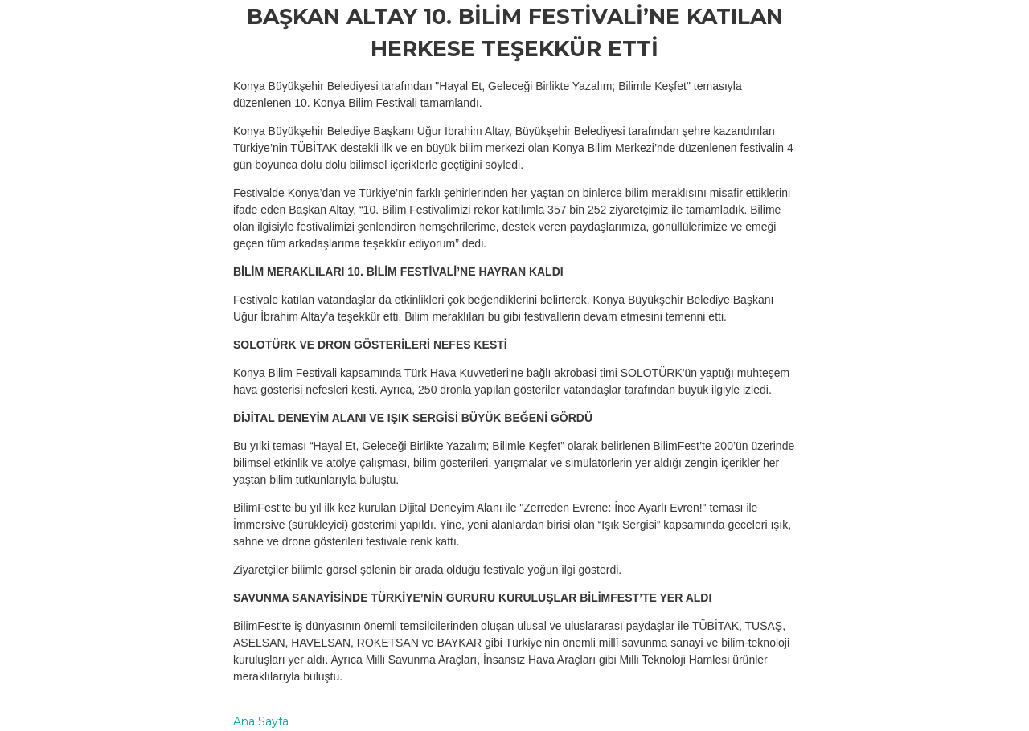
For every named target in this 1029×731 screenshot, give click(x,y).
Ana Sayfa (261, 721)
